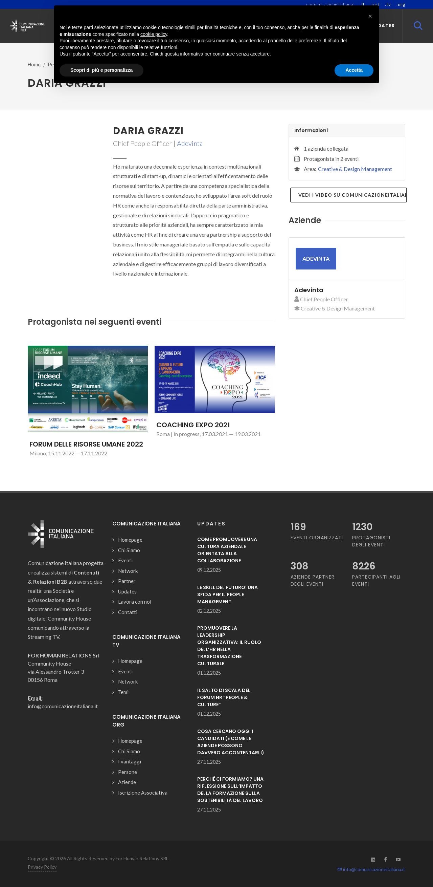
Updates (127, 591)
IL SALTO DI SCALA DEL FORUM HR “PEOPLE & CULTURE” (223, 697)
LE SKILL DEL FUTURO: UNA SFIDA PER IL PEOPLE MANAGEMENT (227, 594)
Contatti (127, 612)
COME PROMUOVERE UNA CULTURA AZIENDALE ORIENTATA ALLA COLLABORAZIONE (227, 550)
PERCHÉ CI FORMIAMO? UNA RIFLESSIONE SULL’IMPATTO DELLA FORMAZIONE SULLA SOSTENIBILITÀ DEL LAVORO (230, 790)
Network (128, 571)
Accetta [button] (354, 70)
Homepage (130, 540)
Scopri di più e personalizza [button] (101, 70)
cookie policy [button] (153, 34)
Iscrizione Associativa (142, 792)
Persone (127, 772)
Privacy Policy (42, 867)
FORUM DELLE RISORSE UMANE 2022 (86, 444)
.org (400, 4)
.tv (388, 4)
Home (34, 64)
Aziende (127, 782)
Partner (127, 581)
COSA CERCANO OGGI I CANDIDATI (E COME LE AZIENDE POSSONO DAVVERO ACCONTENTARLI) (230, 742)
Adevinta (190, 143)
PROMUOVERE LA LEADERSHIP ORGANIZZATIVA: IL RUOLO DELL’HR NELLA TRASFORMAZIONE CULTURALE (229, 646)
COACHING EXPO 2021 (193, 425)
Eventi (125, 560)
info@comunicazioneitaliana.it (371, 869)
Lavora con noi (134, 602)
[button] (370, 16)
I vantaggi (129, 761)
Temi (123, 692)
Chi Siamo (129, 550)
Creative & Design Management (355, 169)
